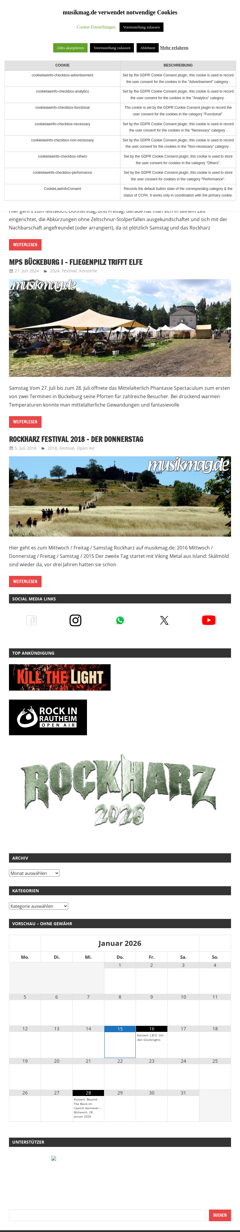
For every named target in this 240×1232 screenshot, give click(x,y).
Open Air (86, 448)
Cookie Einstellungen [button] (96, 27)
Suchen (220, 1215)
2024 (54, 271)
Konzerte (88, 271)
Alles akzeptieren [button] (70, 48)
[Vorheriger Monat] (25, 943)
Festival (69, 271)
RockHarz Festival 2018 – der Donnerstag (77, 439)
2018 (52, 448)
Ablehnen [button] (147, 48)
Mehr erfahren (174, 47)
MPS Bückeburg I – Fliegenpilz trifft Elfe (76, 262)
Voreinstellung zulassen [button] (141, 27)
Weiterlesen (25, 245)
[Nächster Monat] (215, 943)
